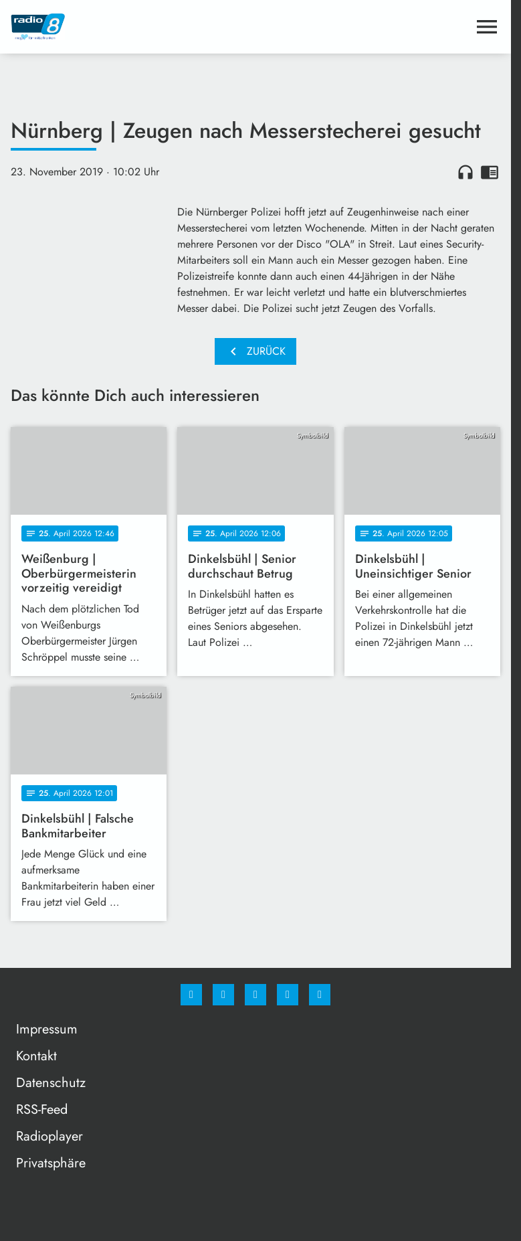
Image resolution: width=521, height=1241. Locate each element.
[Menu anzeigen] (487, 26)
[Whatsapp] (255, 994)
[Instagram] (223, 994)
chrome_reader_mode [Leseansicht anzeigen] (489, 172)
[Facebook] (191, 994)
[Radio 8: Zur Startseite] (133, 26)
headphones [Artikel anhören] (465, 172)
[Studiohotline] (287, 994)
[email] (319, 994)
